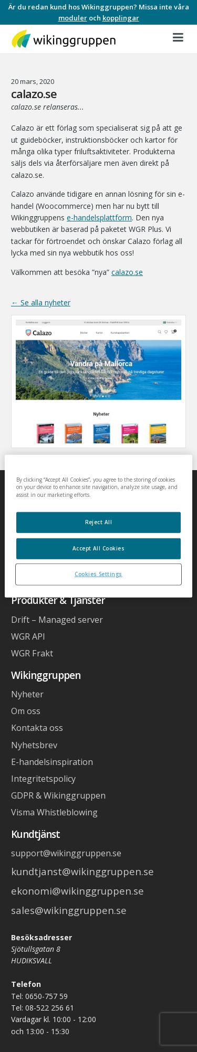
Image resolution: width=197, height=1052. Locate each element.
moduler (72, 18)
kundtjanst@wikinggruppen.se (82, 871)
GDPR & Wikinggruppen (58, 795)
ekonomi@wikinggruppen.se (77, 890)
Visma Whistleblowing (54, 812)
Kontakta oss (37, 728)
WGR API (28, 636)
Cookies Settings (98, 574)
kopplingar (120, 18)
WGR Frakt (32, 653)
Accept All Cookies (98, 548)
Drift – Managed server (57, 619)
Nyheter (27, 694)
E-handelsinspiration (52, 762)
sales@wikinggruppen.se (69, 910)
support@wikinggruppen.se (66, 853)
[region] (98, 526)
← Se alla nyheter (40, 302)
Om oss (25, 711)
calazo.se (127, 272)
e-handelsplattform (99, 217)
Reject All (98, 522)
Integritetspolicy (43, 778)
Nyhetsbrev (34, 745)
